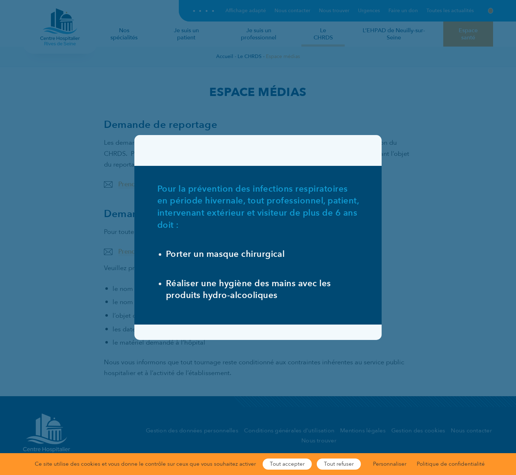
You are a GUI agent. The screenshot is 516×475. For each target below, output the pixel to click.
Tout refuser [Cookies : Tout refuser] (339, 463)
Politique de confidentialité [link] (451, 463)
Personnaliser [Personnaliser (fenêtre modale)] (389, 463)
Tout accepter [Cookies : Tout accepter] (287, 463)
